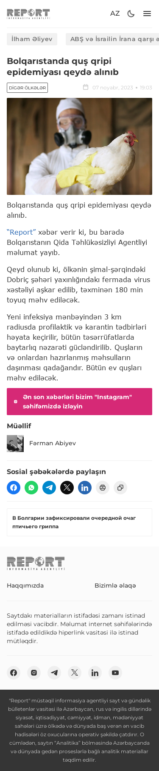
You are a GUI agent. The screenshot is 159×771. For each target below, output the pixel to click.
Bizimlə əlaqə (115, 585)
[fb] (13, 487)
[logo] (28, 13)
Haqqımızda (25, 585)
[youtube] (115, 672)
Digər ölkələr (27, 88)
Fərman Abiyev (41, 443)
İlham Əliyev (32, 39)
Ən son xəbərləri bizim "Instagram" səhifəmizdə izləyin (72, 401)
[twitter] (67, 487)
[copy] (120, 487)
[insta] (34, 672)
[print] (102, 487)
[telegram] (49, 487)
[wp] (31, 487)
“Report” (21, 232)
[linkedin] (85, 487)
